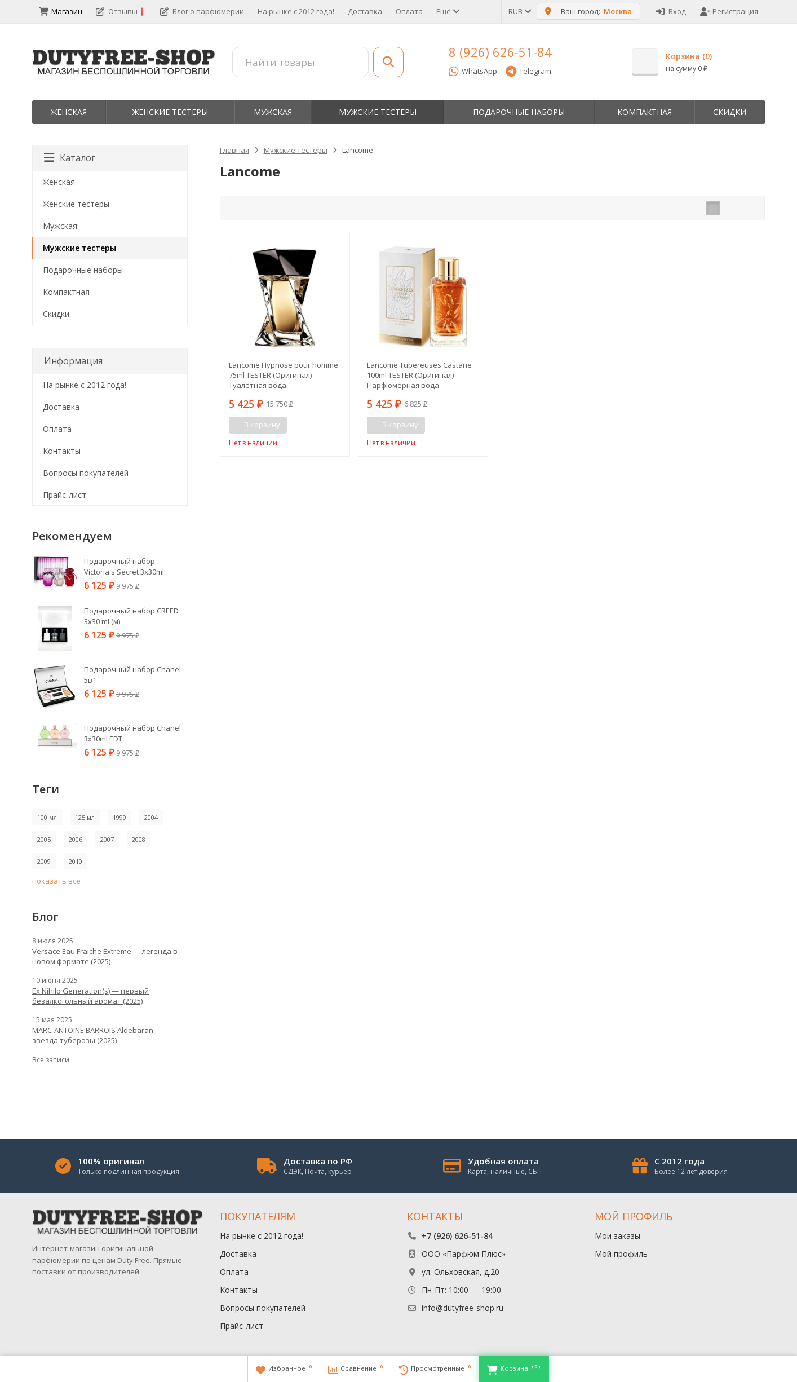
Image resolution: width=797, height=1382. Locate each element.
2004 (151, 817)
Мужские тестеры (378, 112)
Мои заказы (617, 1235)
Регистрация (729, 11)
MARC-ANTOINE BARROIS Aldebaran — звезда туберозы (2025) (97, 1035)
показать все (56, 881)
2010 (75, 861)
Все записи (50, 1060)
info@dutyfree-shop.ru (462, 1307)
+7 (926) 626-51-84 (457, 1235)
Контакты (62, 450)
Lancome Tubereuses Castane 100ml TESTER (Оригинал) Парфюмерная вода (419, 375)
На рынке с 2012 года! (296, 11)
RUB (519, 11)
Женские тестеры (170, 112)
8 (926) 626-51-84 (500, 51)
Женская (69, 112)
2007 (107, 839)
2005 (44, 839)
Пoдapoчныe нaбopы (519, 112)
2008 (138, 839)
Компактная (644, 112)
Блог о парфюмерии (202, 11)
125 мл (85, 817)
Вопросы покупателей (86, 472)
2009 (44, 861)
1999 (119, 817)
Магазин (60, 11)
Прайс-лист (64, 494)
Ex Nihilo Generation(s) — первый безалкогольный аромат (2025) (90, 996)
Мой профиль (621, 1253)
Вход (671, 11)
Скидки (729, 112)
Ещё (447, 11)
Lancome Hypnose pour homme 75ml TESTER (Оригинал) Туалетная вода (283, 375)
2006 (75, 839)
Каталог (69, 158)
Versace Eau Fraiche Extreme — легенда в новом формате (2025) (105, 956)
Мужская (273, 112)
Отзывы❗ (121, 11)
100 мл (47, 817)
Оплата (409, 11)
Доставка (365, 11)
